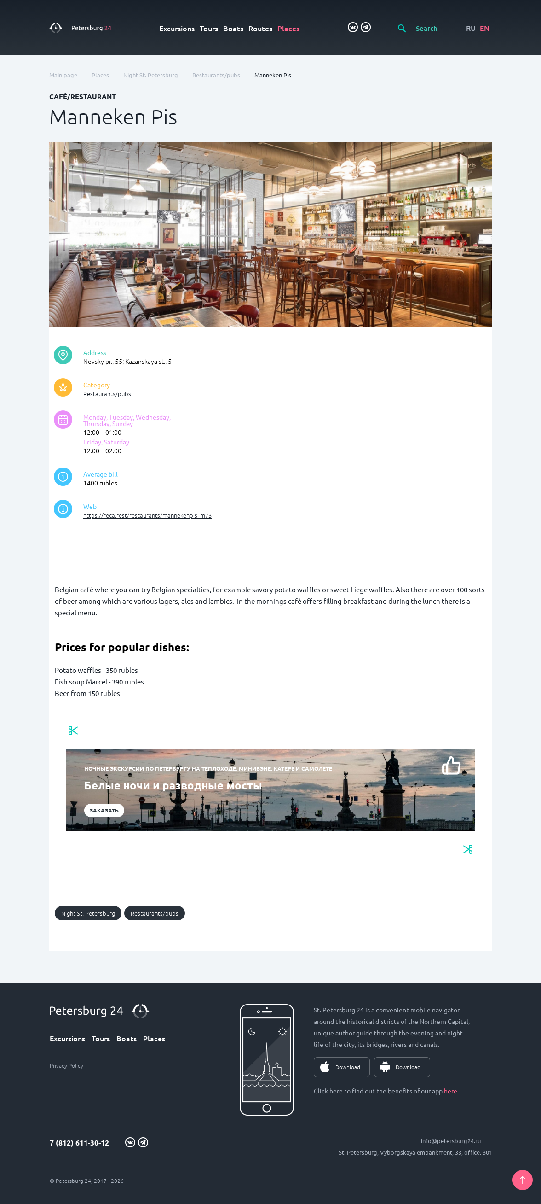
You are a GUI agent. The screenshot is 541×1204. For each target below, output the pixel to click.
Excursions (177, 28)
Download (347, 1066)
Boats (233, 28)
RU (471, 28)
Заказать (104, 810)
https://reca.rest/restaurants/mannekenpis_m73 (147, 515)
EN (484, 28)
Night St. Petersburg (88, 913)
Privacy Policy (66, 1065)
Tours (209, 28)
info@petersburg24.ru (451, 1141)
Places (288, 28)
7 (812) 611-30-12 (79, 1142)
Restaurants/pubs (107, 393)
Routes (260, 28)
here (450, 1091)
